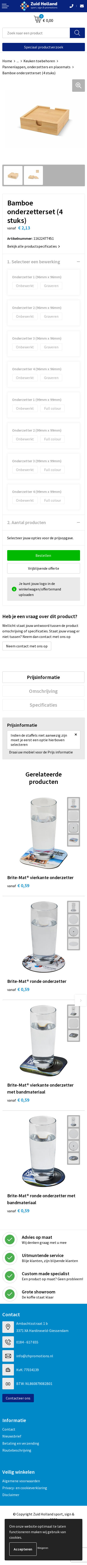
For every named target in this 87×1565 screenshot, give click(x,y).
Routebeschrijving (16, 1450)
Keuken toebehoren (39, 61)
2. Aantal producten (26, 522)
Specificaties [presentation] (43, 705)
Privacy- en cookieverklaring (24, 1487)
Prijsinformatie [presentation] (43, 677)
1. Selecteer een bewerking (33, 261)
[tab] (43, 677)
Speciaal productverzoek (43, 47)
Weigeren (42, 1548)
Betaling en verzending (20, 1443)
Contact (8, 1429)
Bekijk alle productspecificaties (33, 246)
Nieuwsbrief (11, 1436)
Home (7, 61)
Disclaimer (10, 1494)
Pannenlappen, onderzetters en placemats (36, 67)
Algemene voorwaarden (21, 1481)
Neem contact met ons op (27, 646)
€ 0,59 (18, 885)
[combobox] (36, 33)
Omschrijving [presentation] (43, 691)
